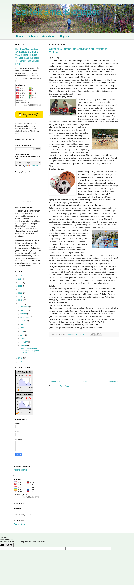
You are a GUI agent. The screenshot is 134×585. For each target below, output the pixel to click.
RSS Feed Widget (28, 201)
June (22, 328)
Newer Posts (55, 382)
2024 (20, 279)
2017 (20, 304)
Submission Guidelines (41, 36)
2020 (20, 293)
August (23, 321)
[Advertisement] (84, 359)
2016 (20, 358)
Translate (31, 166)
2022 (20, 286)
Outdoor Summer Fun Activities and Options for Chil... (29, 350)
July (22, 324)
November (24, 310)
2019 (20, 297)
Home (19, 36)
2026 (20, 275)
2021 (20, 289)
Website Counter (20, 470)
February (24, 342)
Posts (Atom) (65, 386)
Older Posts (113, 382)
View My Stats (19, 524)
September (25, 317)
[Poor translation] (9, 545)
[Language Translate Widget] (28, 163)
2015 (20, 362)
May (22, 331)
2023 (20, 282)
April (22, 335)
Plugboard (65, 36)
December (24, 307)
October (23, 314)
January (23, 345)
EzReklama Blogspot (57, 12)
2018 (20, 300)
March (23, 338)
